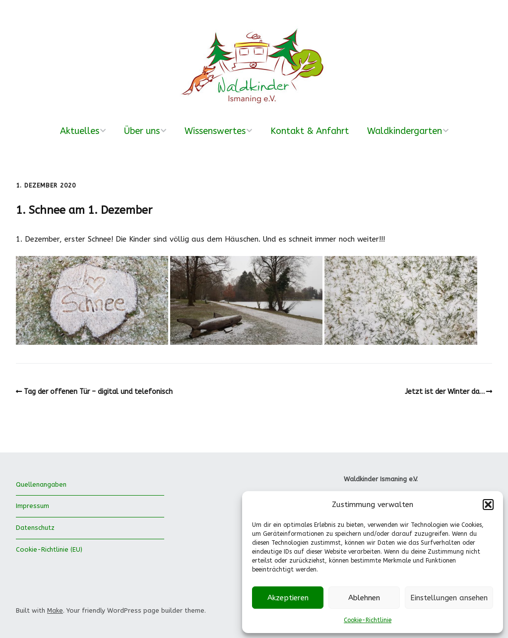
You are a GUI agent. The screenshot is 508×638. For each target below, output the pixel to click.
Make (55, 610)
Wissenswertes (215, 131)
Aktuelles (79, 131)
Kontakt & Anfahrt (309, 131)
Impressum (32, 506)
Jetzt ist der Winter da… (445, 391)
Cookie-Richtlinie (367, 620)
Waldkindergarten (404, 131)
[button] (488, 505)
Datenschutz (35, 527)
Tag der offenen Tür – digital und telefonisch (98, 391)
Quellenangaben (41, 484)
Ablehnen (364, 597)
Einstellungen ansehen (449, 597)
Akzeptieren (288, 597)
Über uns (142, 131)
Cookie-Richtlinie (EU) (49, 549)
